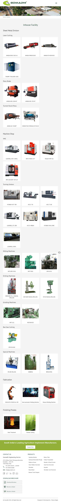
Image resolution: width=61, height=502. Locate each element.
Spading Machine (33, 457)
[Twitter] (7, 474)
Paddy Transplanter (48, 459)
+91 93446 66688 (9, 467)
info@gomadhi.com (10, 470)
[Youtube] (17, 474)
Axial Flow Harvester (49, 465)
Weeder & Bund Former (49, 462)
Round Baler (31, 470)
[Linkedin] (10, 474)
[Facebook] (4, 474)
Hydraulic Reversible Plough (35, 459)
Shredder (31, 467)
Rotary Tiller (47, 457)
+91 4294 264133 (9, 465)
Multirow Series (32, 462)
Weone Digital (54, 500)
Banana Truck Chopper (34, 472)
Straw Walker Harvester (34, 465)
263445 (17, 465)
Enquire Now (30, 447)
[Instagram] (14, 474)
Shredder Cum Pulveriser (50, 470)
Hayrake (46, 467)
